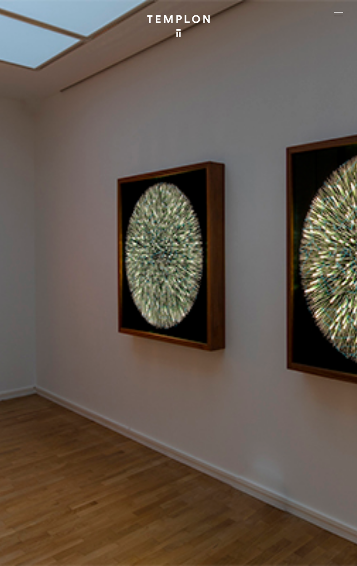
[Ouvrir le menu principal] (338, 14)
